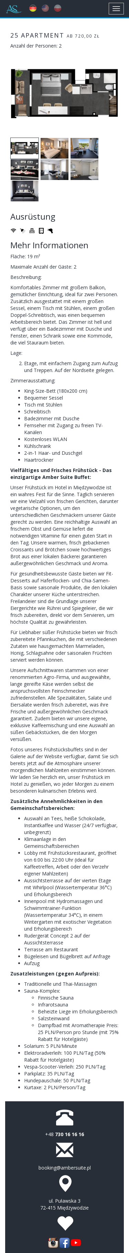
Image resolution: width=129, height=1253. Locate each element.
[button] (18, 93)
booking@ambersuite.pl (65, 1167)
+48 (64, 1134)
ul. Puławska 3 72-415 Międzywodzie (64, 1204)
